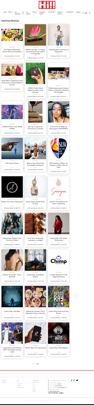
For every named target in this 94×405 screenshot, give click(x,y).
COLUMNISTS (69, 12)
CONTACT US (4, 380)
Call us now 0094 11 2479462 (54, 382)
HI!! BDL (34, 12)
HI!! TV (23, 13)
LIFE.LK (33, 385)
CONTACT (78, 12)
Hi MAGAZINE (19, 384)
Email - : (55, 384)
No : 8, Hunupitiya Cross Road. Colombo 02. (57, 380)
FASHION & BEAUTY (42, 13)
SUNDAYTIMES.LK (35, 382)
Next (38, 363)
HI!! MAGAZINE (17, 13)
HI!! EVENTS (28, 13)
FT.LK (33, 384)
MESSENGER (3, 382)
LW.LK (33, 387)
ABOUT (10, 12)
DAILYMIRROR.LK (35, 380)
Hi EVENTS (19, 385)
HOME (5, 12)
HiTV (18, 382)
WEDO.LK (34, 389)
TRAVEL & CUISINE (60, 13)
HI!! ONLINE (51, 12)
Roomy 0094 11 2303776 (53, 389)
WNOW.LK (34, 391)
